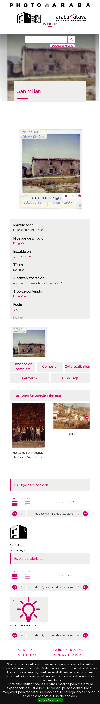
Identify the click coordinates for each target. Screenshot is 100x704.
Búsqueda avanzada (62, 46)
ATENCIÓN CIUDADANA (67, 654)
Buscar (71, 39)
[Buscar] (46, 39)
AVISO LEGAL (25, 649)
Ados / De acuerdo (50, 700)
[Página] (29, 513)
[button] (86, 417)
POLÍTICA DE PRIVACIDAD (68, 649)
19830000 (18, 309)
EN (55, 23)
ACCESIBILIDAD (27, 654)
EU (44, 23)
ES (50, 23)
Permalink (29, 378)
